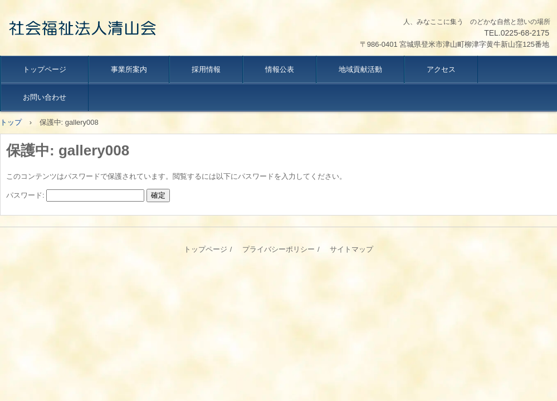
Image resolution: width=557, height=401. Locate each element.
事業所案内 (129, 69)
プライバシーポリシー (278, 249)
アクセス (441, 69)
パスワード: (75, 195)
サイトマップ (351, 249)
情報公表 (279, 69)
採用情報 (206, 69)
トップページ (44, 69)
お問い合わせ (44, 97)
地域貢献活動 (360, 69)
